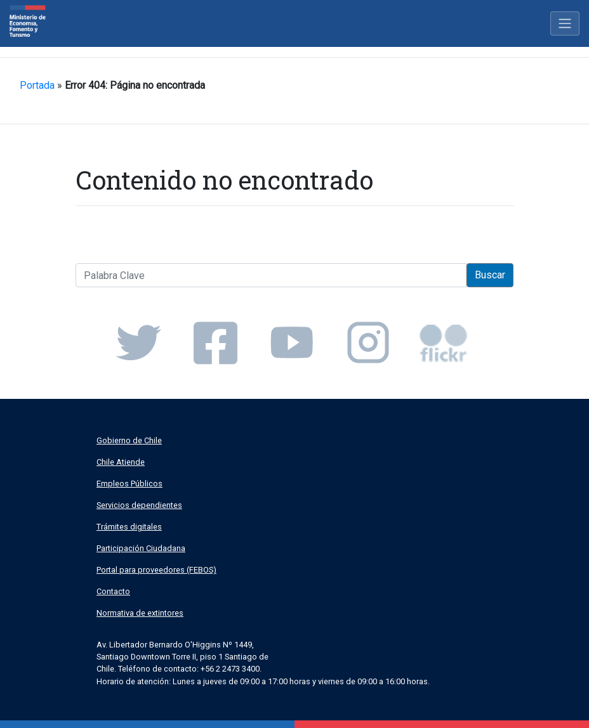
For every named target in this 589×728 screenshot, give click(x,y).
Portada (37, 85)
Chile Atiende (120, 462)
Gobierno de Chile (129, 440)
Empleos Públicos (129, 483)
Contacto (113, 591)
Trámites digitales (129, 526)
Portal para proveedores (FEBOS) (156, 570)
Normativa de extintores (139, 613)
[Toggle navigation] (564, 23)
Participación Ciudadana (140, 548)
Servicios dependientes (139, 505)
